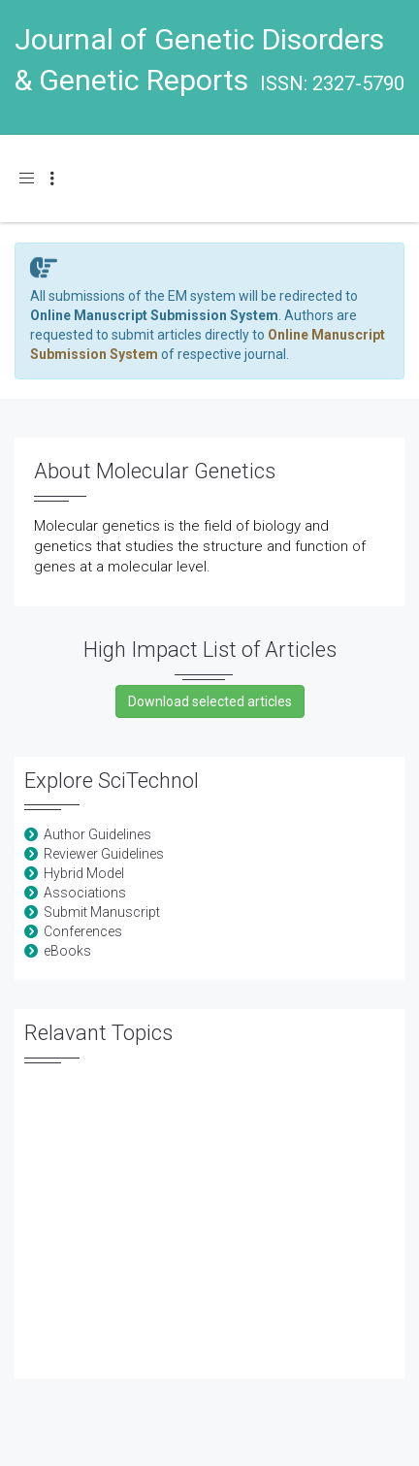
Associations (85, 892)
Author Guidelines (97, 834)
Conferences (83, 931)
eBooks (67, 951)
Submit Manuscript (102, 912)
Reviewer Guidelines (104, 854)
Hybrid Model (84, 873)
